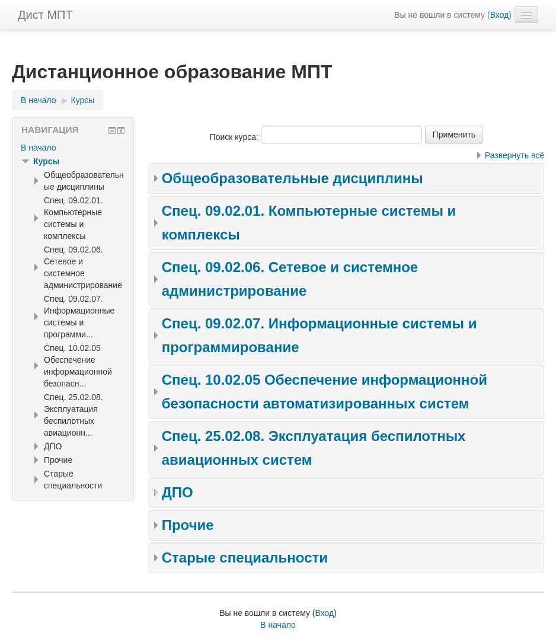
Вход (499, 15)
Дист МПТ (45, 14)
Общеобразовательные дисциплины (292, 178)
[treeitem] (73, 148)
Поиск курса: (235, 137)
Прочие (188, 525)
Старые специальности (245, 557)
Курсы (46, 161)
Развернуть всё (514, 155)
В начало (38, 147)
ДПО (177, 492)
